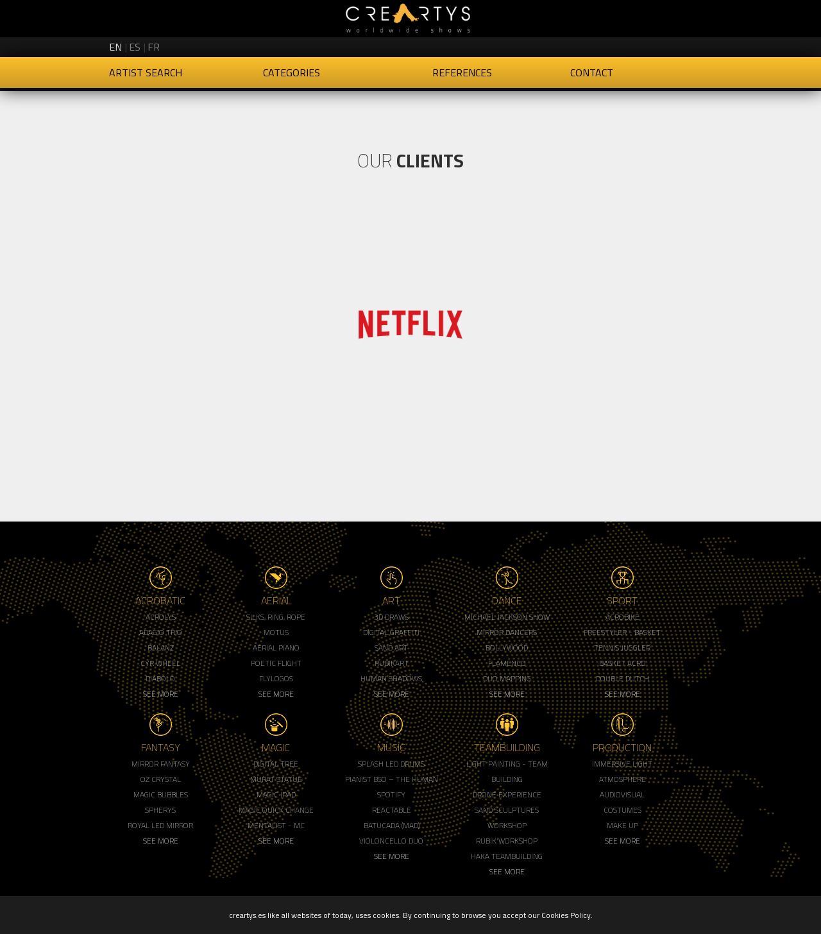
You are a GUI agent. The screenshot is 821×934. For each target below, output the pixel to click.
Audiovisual (622, 794)
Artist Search (145, 72)
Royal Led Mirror (160, 825)
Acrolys (161, 617)
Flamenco (507, 663)
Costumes (622, 810)
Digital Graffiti (391, 632)
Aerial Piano (276, 647)
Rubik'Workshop (506, 841)
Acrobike (622, 617)
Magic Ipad (276, 794)
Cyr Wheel (160, 663)
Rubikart (392, 663)
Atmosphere (622, 779)
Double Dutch (622, 678)
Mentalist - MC (276, 825)
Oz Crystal (160, 779)
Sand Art (391, 647)
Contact (591, 72)
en (115, 47)
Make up (622, 825)
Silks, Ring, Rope (275, 617)
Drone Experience (507, 794)
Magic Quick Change (276, 810)
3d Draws (391, 617)
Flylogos (276, 678)
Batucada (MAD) (391, 825)
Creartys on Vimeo (700, 45)
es (134, 47)
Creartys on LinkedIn (678, 45)
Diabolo (160, 678)
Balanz (161, 647)
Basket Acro (622, 663)
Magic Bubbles (160, 794)
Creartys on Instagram (657, 45)
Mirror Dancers (507, 632)
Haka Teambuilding (507, 856)
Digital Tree (275, 764)
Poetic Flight (276, 663)
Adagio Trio (160, 632)
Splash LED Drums (391, 764)
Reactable (391, 810)
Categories (291, 72)
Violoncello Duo (391, 841)
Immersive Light (622, 764)
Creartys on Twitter (635, 45)
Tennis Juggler (622, 647)
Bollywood (507, 647)
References (462, 72)
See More (160, 694)
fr (154, 47)
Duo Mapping (507, 678)
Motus (276, 632)
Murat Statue (276, 779)
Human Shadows (391, 678)
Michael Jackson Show (507, 617)
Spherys (160, 810)
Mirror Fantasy (160, 764)
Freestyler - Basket (622, 632)
